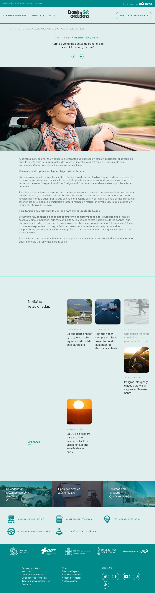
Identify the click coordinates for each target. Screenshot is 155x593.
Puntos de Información (33, 574)
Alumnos (7, 3)
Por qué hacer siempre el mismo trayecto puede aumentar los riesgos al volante (106, 341)
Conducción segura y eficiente (86, 38)
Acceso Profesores (71, 577)
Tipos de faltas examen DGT (36, 581)
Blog (52, 15)
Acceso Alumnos (70, 581)
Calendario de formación (34, 577)
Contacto (39, 3)
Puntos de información (134, 15)
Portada (12, 29)
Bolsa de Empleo (70, 571)
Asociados (17, 3)
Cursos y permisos (14, 15)
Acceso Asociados (71, 574)
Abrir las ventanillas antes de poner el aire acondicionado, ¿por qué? (53, 29)
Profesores (28, 3)
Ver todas (34, 442)
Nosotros (37, 15)
